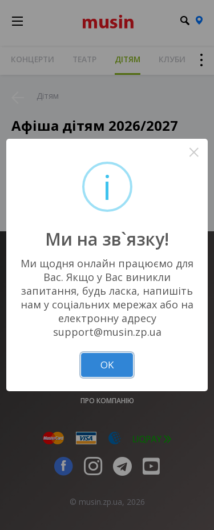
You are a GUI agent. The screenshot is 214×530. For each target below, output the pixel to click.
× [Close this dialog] (193, 152)
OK (107, 364)
